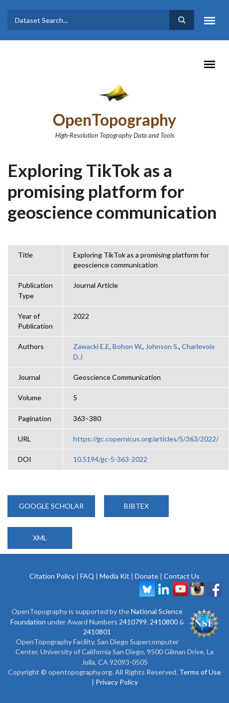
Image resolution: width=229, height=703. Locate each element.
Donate (146, 576)
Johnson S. (162, 346)
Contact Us (182, 576)
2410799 (133, 621)
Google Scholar (51, 506)
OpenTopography (114, 119)
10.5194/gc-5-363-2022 (110, 459)
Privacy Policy (117, 682)
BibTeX (136, 506)
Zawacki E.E (91, 346)
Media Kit (114, 576)
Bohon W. (127, 346)
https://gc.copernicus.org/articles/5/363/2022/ (146, 439)
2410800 (164, 621)
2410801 (97, 631)
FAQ (87, 576)
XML (40, 537)
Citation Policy (52, 576)
